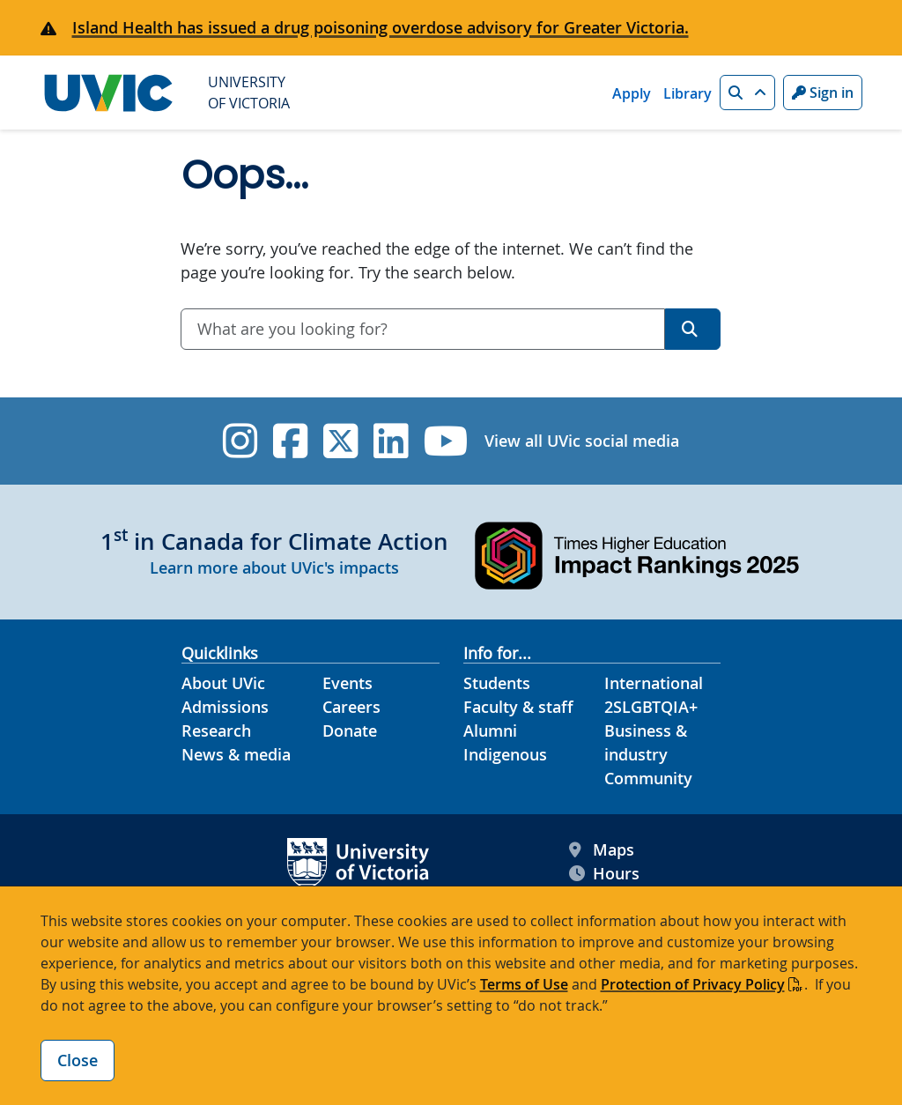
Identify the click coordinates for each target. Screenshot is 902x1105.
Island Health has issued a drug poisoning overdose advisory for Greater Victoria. (380, 27)
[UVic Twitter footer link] (340, 441)
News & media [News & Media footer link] (236, 754)
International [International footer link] (653, 682)
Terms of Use (524, 984)
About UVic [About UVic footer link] (223, 682)
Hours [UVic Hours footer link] (604, 874)
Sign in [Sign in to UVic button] (823, 92)
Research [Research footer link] (216, 730)
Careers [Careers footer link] (351, 706)
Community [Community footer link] (648, 778)
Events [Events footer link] (347, 682)
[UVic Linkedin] (390, 441)
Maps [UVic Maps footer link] (601, 850)
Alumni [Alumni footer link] (490, 730)
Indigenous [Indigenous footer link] (505, 754)
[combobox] (423, 329)
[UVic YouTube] (446, 441)
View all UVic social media (581, 440)
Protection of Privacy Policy (693, 984)
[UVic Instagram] (240, 441)
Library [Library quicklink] (687, 93)
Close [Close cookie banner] (77, 1060)
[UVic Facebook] (290, 441)
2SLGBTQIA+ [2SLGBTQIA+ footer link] (651, 706)
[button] (747, 92)
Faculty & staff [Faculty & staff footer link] (518, 706)
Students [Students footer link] (496, 682)
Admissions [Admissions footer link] (225, 706)
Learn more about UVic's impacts (274, 567)
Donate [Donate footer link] (349, 730)
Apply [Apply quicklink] (631, 93)
